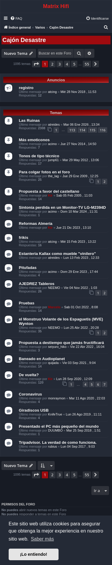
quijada (53, 363)
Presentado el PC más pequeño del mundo (59, 426)
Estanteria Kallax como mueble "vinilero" (57, 253)
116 (102, 130)
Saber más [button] (42, 538)
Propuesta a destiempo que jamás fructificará (61, 342)
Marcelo (54, 307)
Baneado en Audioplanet (42, 359)
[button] (36, 64)
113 (72, 130)
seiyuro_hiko (57, 346)
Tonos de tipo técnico (39, 156)
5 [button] (74, 64)
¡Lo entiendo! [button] (33, 554)
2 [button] (52, 64)
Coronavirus (30, 394)
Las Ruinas (29, 120)
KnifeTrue (55, 414)
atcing (52, 92)
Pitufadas (27, 267)
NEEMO (54, 287)
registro (26, 87)
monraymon (56, 398)
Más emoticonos (34, 140)
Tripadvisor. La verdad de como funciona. (57, 442)
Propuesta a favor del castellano (49, 191)
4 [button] (67, 64)
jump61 (53, 160)
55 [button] (87, 64)
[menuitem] (16, 18)
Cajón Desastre (24, 40)
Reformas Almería (35, 223)
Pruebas (26, 303)
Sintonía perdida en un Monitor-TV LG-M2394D (62, 207)
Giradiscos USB (34, 410)
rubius (52, 446)
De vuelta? (29, 375)
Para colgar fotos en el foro (44, 172)
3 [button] (60, 64)
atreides (54, 124)
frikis (23, 237)
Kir (50, 195)
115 (92, 130)
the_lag (53, 176)
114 (82, 130)
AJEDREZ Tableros (36, 283)
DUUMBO (55, 430)
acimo (52, 144)
